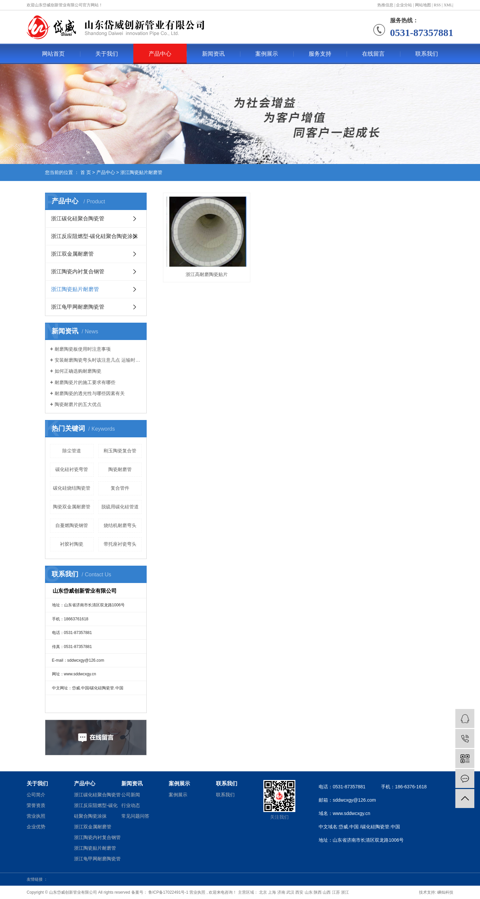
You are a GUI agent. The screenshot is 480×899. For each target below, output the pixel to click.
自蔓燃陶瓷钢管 (71, 525)
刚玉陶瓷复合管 (120, 450)
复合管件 (120, 488)
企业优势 (36, 826)
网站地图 (423, 5)
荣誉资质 (36, 805)
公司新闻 (130, 794)
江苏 (336, 892)
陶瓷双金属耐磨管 (71, 506)
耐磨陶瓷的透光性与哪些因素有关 (90, 393)
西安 (299, 892)
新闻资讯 (213, 54)
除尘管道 (71, 450)
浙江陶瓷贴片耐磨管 (141, 172)
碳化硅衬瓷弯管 (71, 469)
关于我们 (106, 54)
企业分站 (404, 5)
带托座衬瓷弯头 (120, 544)
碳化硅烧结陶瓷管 (71, 488)
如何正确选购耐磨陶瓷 (78, 371)
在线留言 (373, 54)
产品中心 (160, 54)
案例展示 (266, 54)
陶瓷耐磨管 (120, 469)
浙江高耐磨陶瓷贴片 (206, 272)
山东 (309, 892)
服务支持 (320, 54)
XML (448, 5)
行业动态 (130, 805)
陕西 (318, 892)
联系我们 (426, 54)
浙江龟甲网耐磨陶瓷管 (77, 307)
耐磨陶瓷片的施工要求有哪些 (85, 382)
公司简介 (36, 794)
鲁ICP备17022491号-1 (167, 892)
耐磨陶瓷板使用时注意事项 (83, 349)
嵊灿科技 (445, 892)
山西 (327, 892)
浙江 (345, 892)
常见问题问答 (135, 816)
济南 (281, 892)
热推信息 (385, 5)
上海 (272, 892)
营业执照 (36, 816)
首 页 (85, 172)
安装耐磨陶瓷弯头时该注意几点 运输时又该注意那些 (98, 360)
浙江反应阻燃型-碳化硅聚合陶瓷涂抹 (94, 236)
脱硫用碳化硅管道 (120, 506)
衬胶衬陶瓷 (71, 544)
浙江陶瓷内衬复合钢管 (77, 271)
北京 (263, 892)
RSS (437, 5)
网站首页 (53, 54)
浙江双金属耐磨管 (72, 254)
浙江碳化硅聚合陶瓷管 (77, 218)
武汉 (290, 892)
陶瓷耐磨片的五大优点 (78, 404)
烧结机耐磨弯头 (120, 525)
